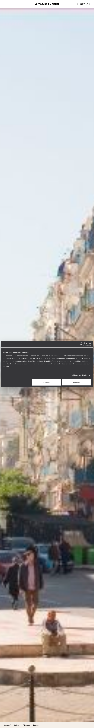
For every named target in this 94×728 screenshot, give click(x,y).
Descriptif (7, 725)
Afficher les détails (79, 375)
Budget (35, 725)
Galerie (16, 725)
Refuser (47, 382)
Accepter (76, 382)
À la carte (26, 725)
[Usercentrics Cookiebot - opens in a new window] (81, 344)
